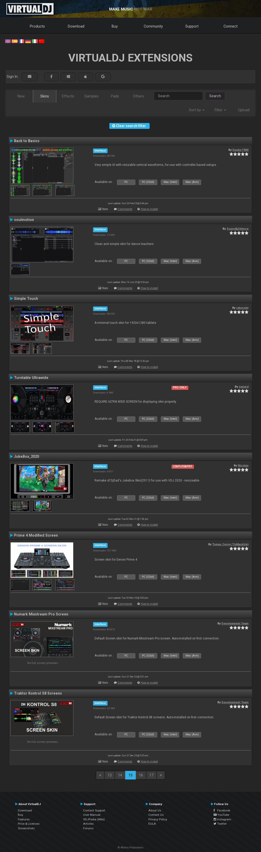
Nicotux (243, 465)
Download (76, 26)
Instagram (222, 819)
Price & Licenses (29, 823)
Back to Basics (27, 141)
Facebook (222, 810)
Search (215, 96)
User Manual (91, 815)
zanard (244, 386)
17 (151, 775)
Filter (220, 110)
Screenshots (26, 828)
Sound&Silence (238, 228)
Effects (68, 96)
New (21, 96)
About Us (154, 810)
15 (130, 775)
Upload (244, 110)
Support (192, 26)
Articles (88, 823)
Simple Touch (26, 299)
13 (110, 775)
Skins (44, 96)
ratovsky (242, 308)
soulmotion (24, 220)
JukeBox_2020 (26, 456)
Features (24, 819)
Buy (115, 26)
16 (141, 775)
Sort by (196, 110)
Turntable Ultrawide (31, 378)
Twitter (220, 823)
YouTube (221, 815)
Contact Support (94, 810)
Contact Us (156, 815)
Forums (88, 828)
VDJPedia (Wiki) (94, 819)
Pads (115, 96)
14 (120, 775)
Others (138, 96)
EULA (152, 823)
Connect (231, 26)
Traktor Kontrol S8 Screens (38, 693)
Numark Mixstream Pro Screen (41, 614)
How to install (149, 209)
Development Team (235, 623)
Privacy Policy (157, 819)
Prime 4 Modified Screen (36, 535)
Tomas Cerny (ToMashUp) (230, 544)
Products (37, 26)
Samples (91, 96)
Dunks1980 (240, 150)
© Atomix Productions (130, 847)
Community (153, 26)
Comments (125, 209)
